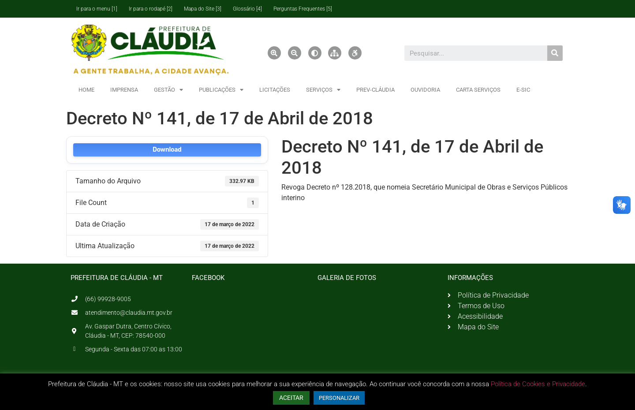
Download (167, 149)
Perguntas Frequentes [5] (302, 9)
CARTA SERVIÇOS (478, 89)
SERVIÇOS (323, 89)
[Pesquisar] (555, 53)
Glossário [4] (247, 9)
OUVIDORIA (425, 89)
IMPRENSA (124, 89)
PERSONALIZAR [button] (339, 398)
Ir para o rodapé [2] (150, 9)
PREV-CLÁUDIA (375, 89)
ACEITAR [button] (291, 397)
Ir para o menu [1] (96, 9)
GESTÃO (168, 89)
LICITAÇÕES (274, 89)
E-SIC (523, 89)
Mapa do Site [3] (202, 9)
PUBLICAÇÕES (221, 89)
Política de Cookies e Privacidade (538, 384)
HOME (86, 89)
